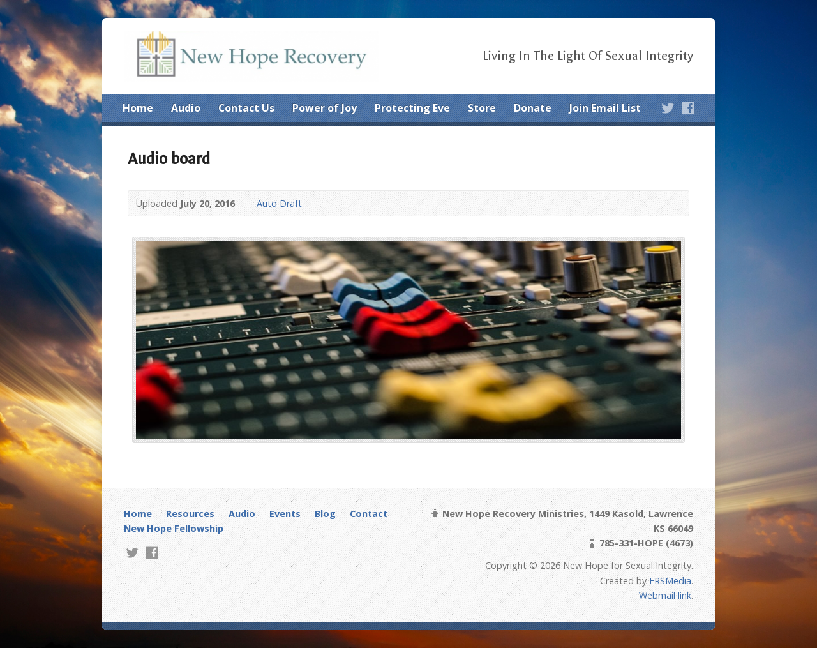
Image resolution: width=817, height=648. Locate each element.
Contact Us (246, 108)
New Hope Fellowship (173, 528)
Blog (325, 514)
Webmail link (665, 595)
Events (285, 514)
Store (482, 108)
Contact (368, 514)
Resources (190, 514)
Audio (185, 108)
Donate (532, 108)
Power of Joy (324, 108)
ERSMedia (670, 581)
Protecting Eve (412, 108)
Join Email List (605, 108)
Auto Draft (279, 203)
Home (138, 108)
